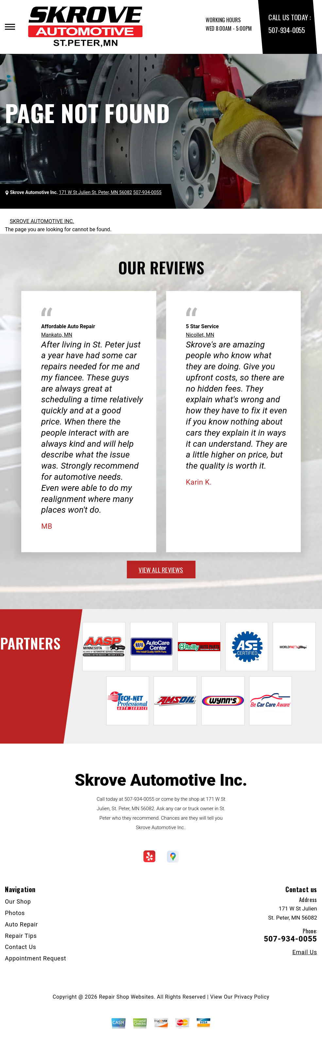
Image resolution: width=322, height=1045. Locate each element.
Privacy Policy (251, 997)
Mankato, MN (56, 335)
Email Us (304, 952)
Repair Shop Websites (126, 997)
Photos (15, 912)
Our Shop (18, 901)
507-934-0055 (286, 30)
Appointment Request (35, 958)
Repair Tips (21, 935)
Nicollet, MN (200, 335)
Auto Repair (21, 924)
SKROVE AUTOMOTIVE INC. (42, 221)
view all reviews (161, 569)
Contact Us (20, 946)
